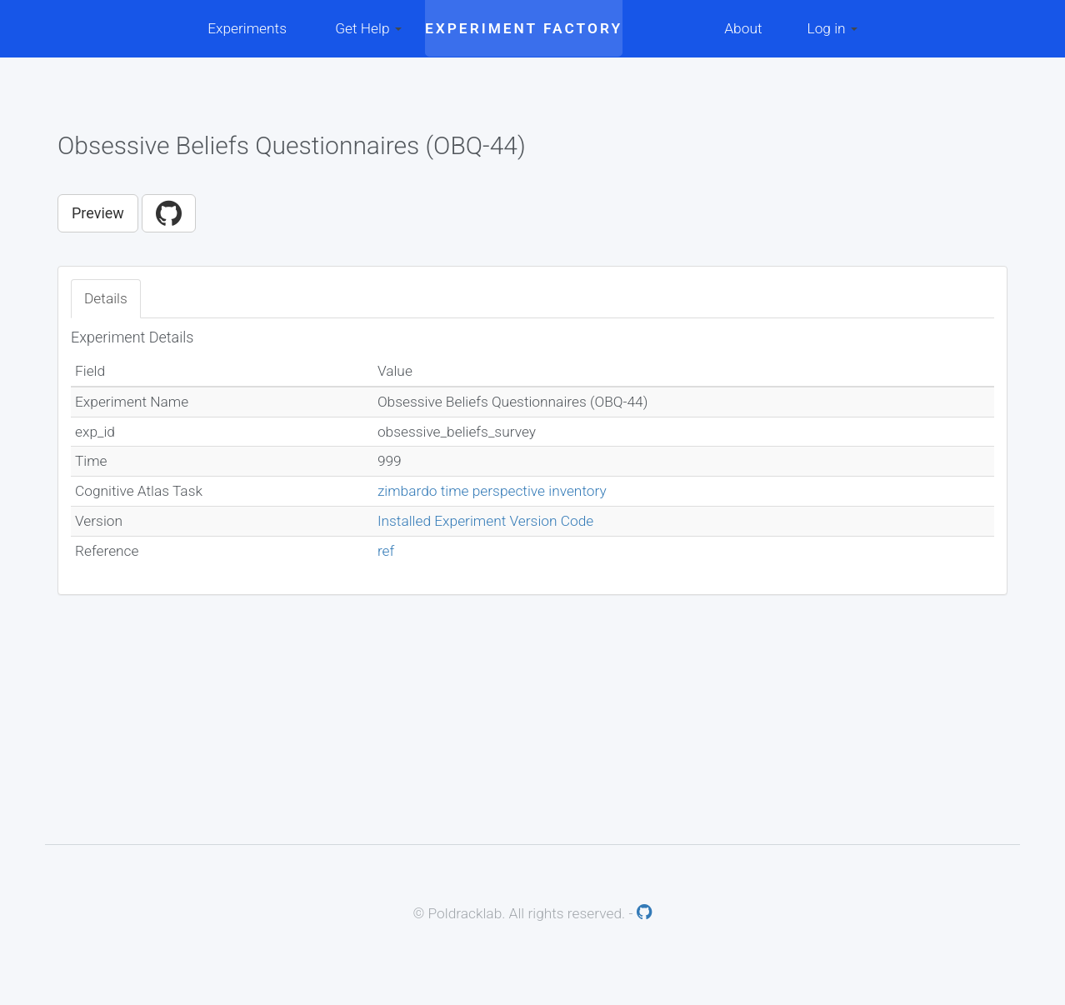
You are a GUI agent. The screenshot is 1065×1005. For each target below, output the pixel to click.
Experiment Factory (523, 28)
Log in (833, 28)
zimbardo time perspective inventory (492, 490)
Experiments (247, 28)
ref (386, 550)
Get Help (368, 28)
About (743, 28)
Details (106, 298)
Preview (98, 213)
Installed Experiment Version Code (485, 520)
